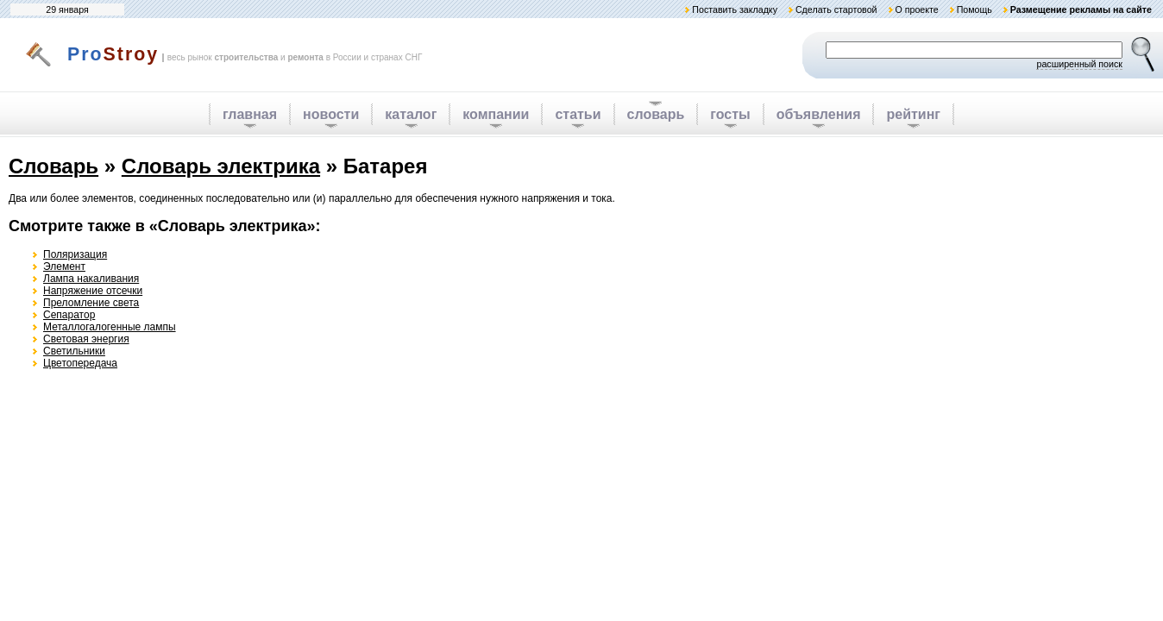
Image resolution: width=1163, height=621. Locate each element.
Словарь (53, 166)
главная (250, 114)
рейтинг (913, 114)
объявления (818, 114)
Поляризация (75, 254)
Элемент (64, 266)
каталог (411, 114)
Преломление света (91, 303)
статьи (577, 114)
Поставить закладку (734, 9)
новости (331, 114)
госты (730, 114)
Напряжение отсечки (92, 291)
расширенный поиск (1079, 64)
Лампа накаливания (91, 279)
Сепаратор (69, 315)
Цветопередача (80, 363)
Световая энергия (86, 339)
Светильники (74, 351)
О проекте (916, 9)
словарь (656, 114)
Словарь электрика (221, 166)
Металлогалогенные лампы (109, 327)
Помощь (974, 9)
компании (495, 114)
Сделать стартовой (836, 9)
